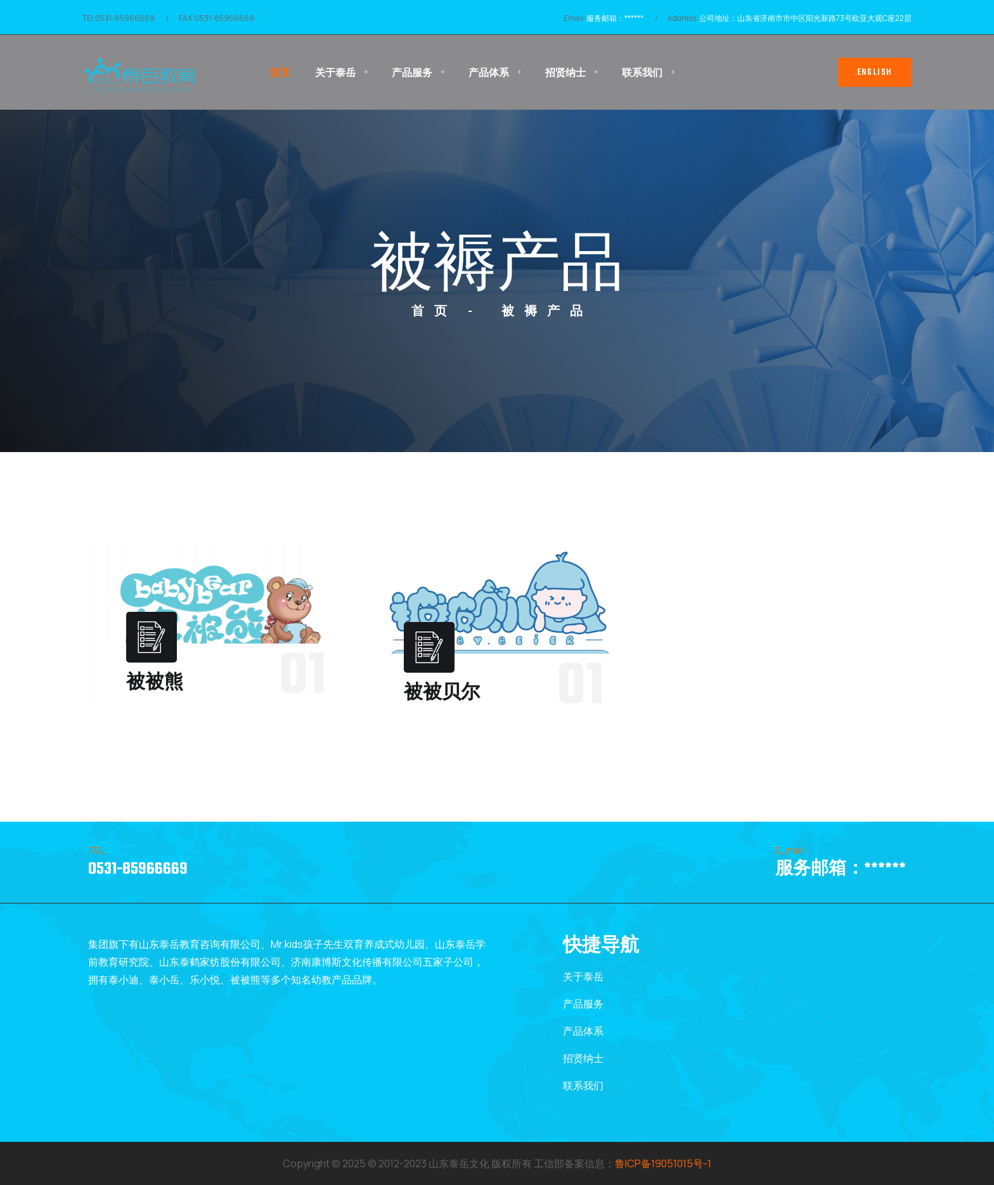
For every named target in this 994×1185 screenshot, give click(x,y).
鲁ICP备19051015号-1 (663, 1163)
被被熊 (154, 683)
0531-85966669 (138, 869)
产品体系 (488, 72)
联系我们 (642, 72)
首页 (279, 72)
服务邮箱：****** (614, 18)
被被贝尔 (442, 693)
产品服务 (412, 72)
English (875, 72)
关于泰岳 (335, 72)
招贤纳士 (565, 72)
